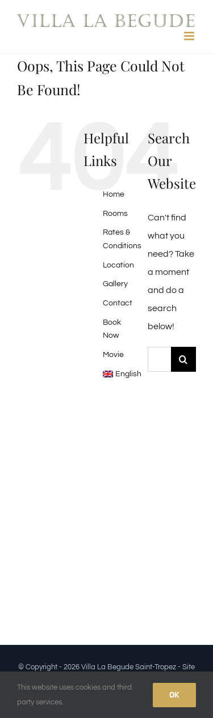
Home (113, 194)
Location (118, 265)
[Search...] (159, 359)
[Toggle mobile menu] (190, 36)
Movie (113, 355)
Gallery (115, 284)
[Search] (183, 359)
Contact (117, 303)
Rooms (115, 214)
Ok (174, 695)
